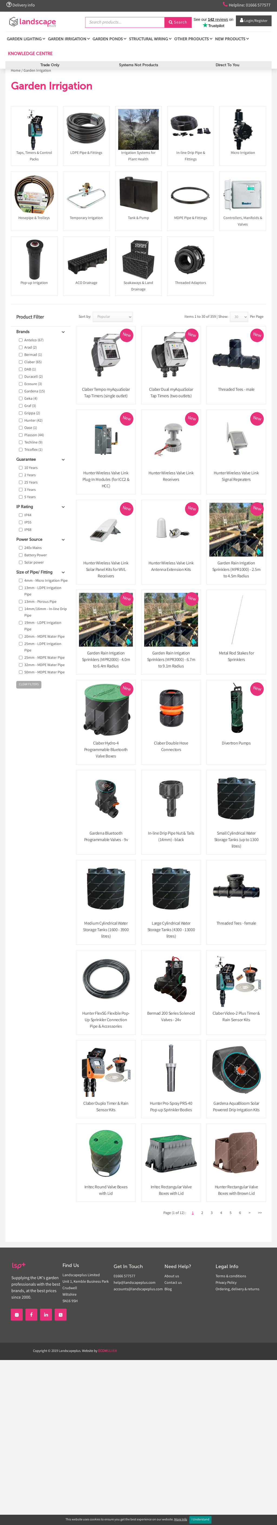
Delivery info (21, 5)
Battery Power (35, 555)
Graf (30, 406)
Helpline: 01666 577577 (245, 5)
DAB (30, 369)
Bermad (33, 355)
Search (178, 22)
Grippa (32, 413)
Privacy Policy (226, 1283)
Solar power (34, 562)
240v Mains (33, 548)
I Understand (200, 1519)
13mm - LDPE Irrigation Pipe (42, 591)
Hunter (33, 421)
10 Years (31, 468)
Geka (30, 399)
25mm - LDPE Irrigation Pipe (42, 647)
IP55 (27, 522)
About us (171, 1276)
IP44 (27, 515)
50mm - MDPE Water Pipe (44, 672)
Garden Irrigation (37, 71)
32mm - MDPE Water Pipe (44, 665)
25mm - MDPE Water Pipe (44, 658)
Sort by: (85, 317)
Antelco (34, 340)
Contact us (173, 1283)
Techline (33, 442)
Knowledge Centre (29, 55)
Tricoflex (33, 450)
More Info (180, 1519)
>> (260, 1213)
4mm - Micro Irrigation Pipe (46, 581)
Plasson (34, 435)
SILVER (107, 1351)
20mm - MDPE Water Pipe (44, 637)
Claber (33, 362)
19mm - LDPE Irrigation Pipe (42, 626)
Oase (30, 428)
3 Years (30, 490)
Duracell (33, 377)
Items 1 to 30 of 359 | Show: (206, 317)
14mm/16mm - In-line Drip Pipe (45, 612)
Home (16, 71)
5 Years (30, 497)
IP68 (27, 530)
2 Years (30, 475)
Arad (30, 347)
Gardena (34, 391)
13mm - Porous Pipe (40, 602)
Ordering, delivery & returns (237, 1289)
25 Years (31, 482)
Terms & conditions (231, 1276)
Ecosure (33, 384)
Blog (168, 1289)
